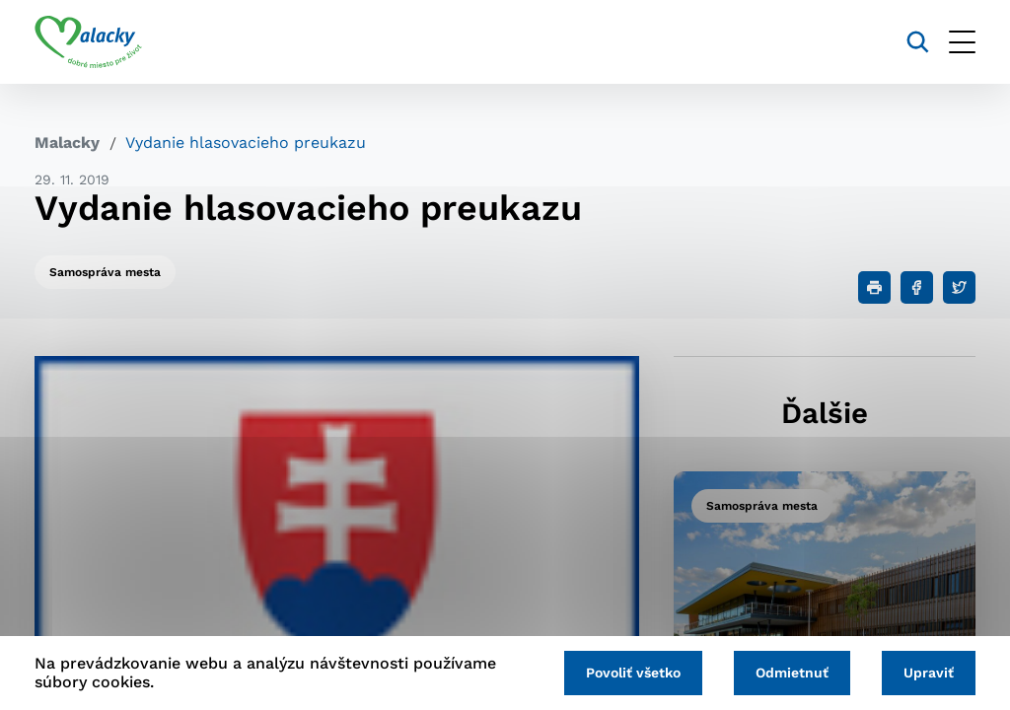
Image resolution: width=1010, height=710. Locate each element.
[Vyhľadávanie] (917, 42)
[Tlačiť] (874, 287)
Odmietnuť (792, 672)
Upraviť (928, 672)
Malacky (67, 142)
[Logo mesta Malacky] (88, 42)
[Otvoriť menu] (962, 42)
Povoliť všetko (633, 672)
